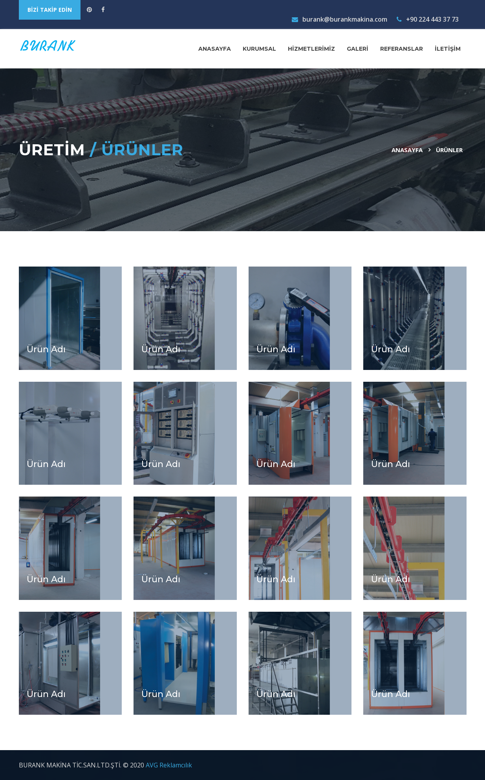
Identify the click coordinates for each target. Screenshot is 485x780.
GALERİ (357, 48)
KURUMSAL (259, 48)
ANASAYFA (214, 48)
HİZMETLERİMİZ (311, 48)
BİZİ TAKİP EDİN (49, 9)
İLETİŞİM (448, 48)
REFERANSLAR (401, 48)
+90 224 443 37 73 (428, 19)
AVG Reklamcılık (169, 765)
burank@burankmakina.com (339, 19)
